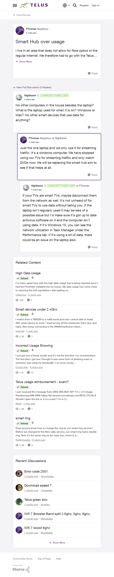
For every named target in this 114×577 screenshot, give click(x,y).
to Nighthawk (59, 138)
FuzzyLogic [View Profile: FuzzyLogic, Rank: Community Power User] (22, 367)
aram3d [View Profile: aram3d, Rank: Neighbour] (20, 330)
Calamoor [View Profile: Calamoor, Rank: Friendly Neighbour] (21, 294)
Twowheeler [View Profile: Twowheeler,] (47, 476)
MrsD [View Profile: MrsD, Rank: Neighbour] (18, 403)
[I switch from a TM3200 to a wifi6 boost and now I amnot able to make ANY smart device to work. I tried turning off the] (57, 322)
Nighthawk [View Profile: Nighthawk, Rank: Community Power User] (30, 95)
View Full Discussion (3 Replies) (32, 87)
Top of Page (44, 558)
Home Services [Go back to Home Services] (21, 14)
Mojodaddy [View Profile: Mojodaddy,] (47, 518)
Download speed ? (38, 485)
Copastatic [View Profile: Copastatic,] (46, 490)
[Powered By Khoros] (57, 569)
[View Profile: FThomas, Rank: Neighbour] (20, 30)
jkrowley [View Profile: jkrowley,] (45, 504)
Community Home (23, 558)
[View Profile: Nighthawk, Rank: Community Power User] (19, 97)
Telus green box (35, 499)
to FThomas (82, 185)
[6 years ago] (36, 367)
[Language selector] (66, 5)
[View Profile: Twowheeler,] (19, 473)
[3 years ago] (34, 295)
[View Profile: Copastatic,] (19, 487)
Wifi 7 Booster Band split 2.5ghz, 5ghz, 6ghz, (57, 514)
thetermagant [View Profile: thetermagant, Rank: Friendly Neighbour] (23, 439)
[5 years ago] (38, 440)
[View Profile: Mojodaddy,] (19, 516)
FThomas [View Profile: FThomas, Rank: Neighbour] (31, 28)
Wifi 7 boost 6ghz (37, 528)
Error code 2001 (36, 471)
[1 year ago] (31, 331)
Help (58, 558)
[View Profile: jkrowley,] (19, 501)
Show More (24, 61)
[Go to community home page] (34, 5)
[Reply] (92, 73)
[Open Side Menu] (15, 5)
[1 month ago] (31, 476)
